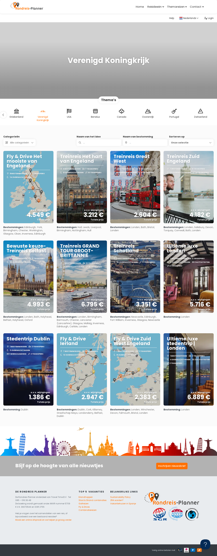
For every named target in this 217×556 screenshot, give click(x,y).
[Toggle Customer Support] (205, 544)
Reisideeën (154, 7)
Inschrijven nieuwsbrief (172, 466)
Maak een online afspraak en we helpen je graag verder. (43, 519)
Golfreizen (84, 503)
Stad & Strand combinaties (93, 500)
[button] (3, 115)
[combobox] (145, 142)
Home (140, 7)
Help (171, 18)
